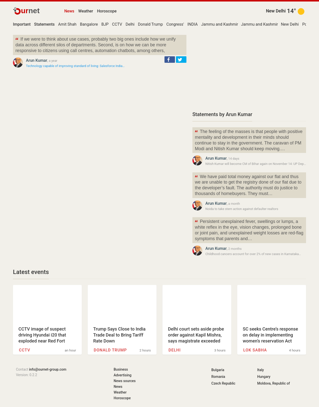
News (69, 11)
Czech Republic (223, 383)
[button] (169, 59)
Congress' (175, 24)
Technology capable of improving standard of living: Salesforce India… (75, 66)
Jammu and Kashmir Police (225, 24)
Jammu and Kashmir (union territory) (273, 24)
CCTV (117, 24)
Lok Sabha (255, 350)
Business (121, 369)
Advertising (123, 375)
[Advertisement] (249, 70)
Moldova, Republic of (273, 383)
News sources (125, 381)
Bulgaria (217, 370)
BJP (105, 24)
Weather (85, 11)
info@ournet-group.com (47, 369)
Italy (260, 370)
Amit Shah (67, 24)
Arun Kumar (36, 60)
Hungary (263, 377)
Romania (218, 377)
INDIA (192, 24)
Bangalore (89, 24)
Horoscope (107, 11)
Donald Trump (150, 24)
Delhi (130, 24)
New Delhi (276, 10)
